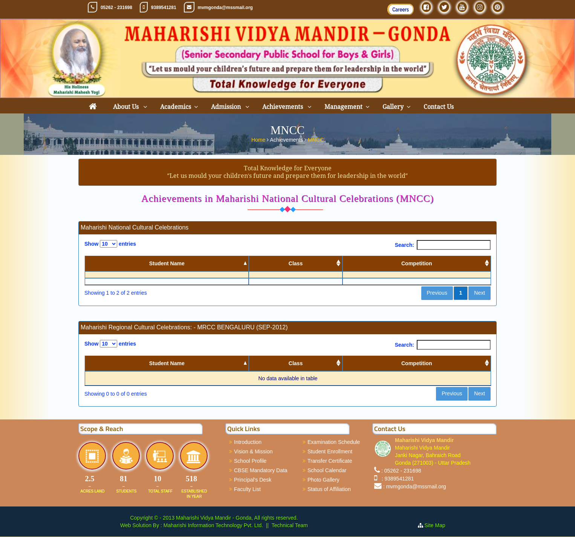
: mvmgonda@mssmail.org (414, 486)
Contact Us (439, 106)
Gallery (393, 106)
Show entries (110, 244)
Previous (437, 293)
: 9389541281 (396, 479)
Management (343, 106)
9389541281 (163, 7)
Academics (175, 106)
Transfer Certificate (329, 461)
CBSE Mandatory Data (261, 470)
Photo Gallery (323, 480)
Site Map (438, 526)
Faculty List (247, 489)
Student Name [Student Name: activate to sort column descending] (167, 263)
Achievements (283, 106)
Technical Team (290, 526)
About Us (126, 106)
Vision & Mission (253, 451)
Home (259, 140)
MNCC (316, 140)
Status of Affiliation (329, 489)
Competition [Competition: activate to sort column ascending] (416, 263)
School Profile (250, 461)
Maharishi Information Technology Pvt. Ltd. (212, 526)
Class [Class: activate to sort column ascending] (296, 263)
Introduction (248, 442)
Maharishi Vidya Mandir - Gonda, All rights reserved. (237, 518)
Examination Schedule (333, 442)
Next (479, 293)
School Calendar (327, 470)
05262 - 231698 (116, 7)
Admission (226, 106)
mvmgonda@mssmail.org (225, 7)
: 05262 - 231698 (401, 471)
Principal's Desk (252, 480)
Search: (443, 245)
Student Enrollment (329, 451)
